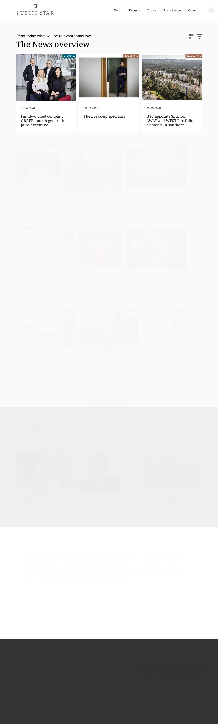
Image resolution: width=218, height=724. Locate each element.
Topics (151, 10)
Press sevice (172, 10)
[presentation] (9, 475)
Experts (134, 10)
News (118, 10)
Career (193, 10)
